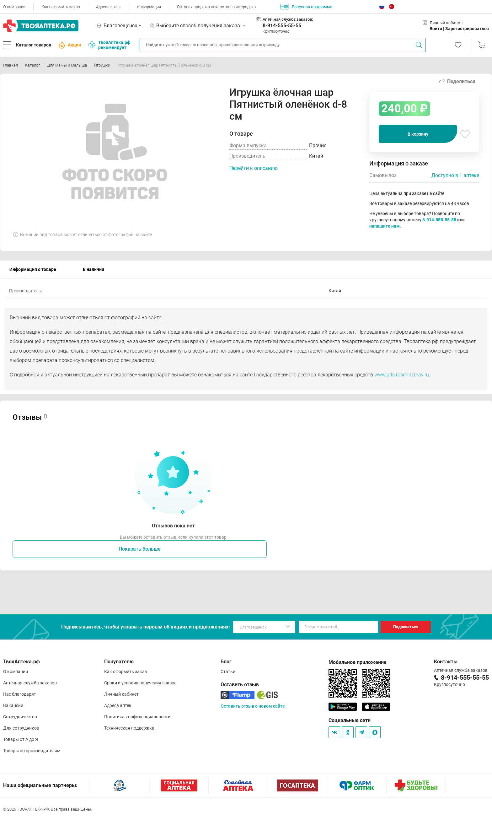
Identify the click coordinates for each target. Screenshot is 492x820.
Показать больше (140, 549)
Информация (149, 6)
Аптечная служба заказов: (288, 19)
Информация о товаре (32, 269)
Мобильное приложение (358, 662)
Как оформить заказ (60, 6)
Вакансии (13, 705)
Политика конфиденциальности (137, 716)
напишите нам (384, 226)
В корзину (418, 134)
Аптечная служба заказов (30, 682)
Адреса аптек (108, 6)
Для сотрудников (21, 728)
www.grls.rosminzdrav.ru (401, 375)
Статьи (228, 671)
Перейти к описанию (253, 168)
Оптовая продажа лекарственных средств (216, 6)
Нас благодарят (19, 694)
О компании (14, 6)
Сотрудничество (20, 716)
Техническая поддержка (129, 728)
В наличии (93, 269)
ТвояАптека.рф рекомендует (109, 45)
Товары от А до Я (20, 739)
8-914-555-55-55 (282, 26)
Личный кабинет (121, 694)
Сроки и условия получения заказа (140, 682)
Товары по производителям (31, 750)
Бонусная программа (306, 6)
